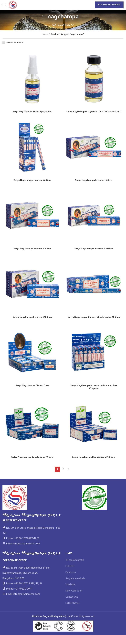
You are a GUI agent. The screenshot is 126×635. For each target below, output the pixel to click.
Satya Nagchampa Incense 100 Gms (93, 248)
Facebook (70, 572)
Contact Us (71, 597)
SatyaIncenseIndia (75, 578)
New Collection (73, 591)
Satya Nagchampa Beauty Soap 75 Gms (32, 456)
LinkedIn (69, 566)
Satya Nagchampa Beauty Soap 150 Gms (93, 456)
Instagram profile (74, 560)
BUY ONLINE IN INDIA (109, 5)
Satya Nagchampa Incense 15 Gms (93, 180)
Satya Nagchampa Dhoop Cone (32, 385)
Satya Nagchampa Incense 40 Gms (32, 248)
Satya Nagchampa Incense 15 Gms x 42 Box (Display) (93, 387)
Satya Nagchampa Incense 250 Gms (32, 316)
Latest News (72, 603)
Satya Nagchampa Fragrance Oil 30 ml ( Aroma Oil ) (93, 111)
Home (45, 34)
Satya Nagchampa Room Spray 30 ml (32, 111)
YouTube (70, 584)
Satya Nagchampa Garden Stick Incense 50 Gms (94, 316)
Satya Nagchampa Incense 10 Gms (32, 180)
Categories (61, 24)
